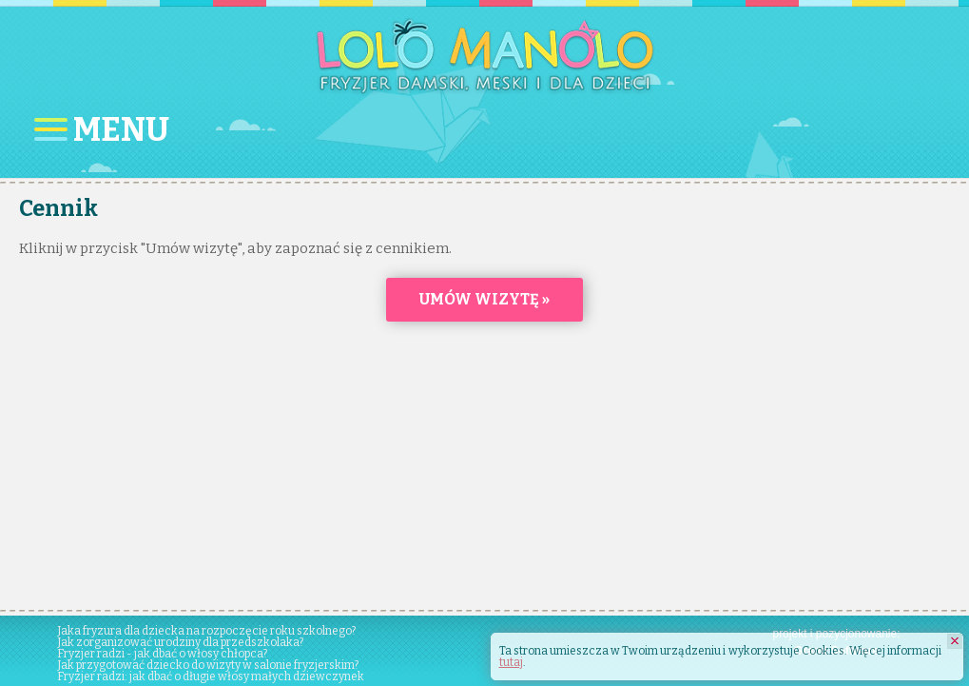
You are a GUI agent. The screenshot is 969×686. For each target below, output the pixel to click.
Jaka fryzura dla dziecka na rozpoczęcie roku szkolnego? (206, 630)
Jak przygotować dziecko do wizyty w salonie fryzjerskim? (208, 665)
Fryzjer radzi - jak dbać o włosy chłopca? (162, 653)
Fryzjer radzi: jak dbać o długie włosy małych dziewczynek (210, 676)
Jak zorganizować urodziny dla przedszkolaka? (180, 642)
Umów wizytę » (484, 299)
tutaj (511, 662)
